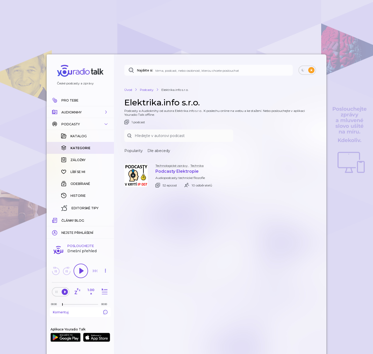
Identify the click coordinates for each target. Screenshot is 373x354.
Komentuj (80, 312)
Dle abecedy (158, 150)
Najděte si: (145, 70)
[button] (80, 112)
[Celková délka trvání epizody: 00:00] (105, 304)
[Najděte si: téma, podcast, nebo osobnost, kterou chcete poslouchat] (208, 70)
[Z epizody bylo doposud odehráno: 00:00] (55, 304)
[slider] (62, 304)
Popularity (133, 150)
